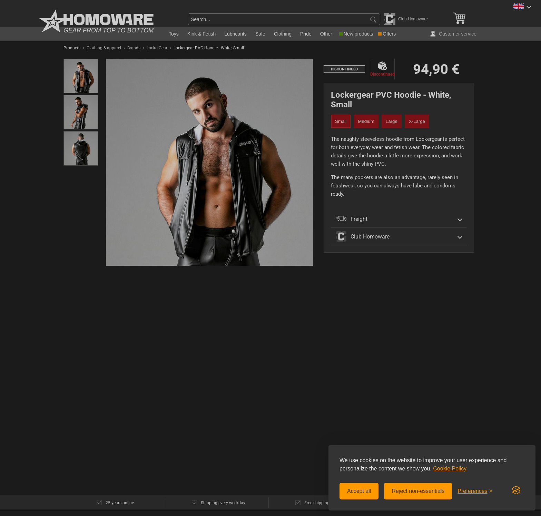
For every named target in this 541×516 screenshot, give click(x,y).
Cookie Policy (449, 468)
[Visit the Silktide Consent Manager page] (516, 490)
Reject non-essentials (418, 491)
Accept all (359, 491)
